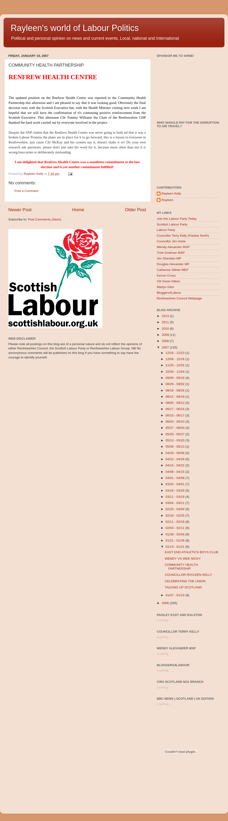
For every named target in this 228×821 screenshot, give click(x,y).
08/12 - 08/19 (175, 396)
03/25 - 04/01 (175, 484)
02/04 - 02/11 (175, 528)
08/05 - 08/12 (175, 403)
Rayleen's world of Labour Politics (75, 28)
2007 (166, 347)
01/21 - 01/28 (175, 540)
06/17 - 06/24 (175, 409)
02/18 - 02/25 (175, 515)
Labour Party (166, 230)
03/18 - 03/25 (175, 490)
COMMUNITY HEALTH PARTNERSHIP (181, 566)
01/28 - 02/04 (175, 534)
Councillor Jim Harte (171, 241)
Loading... (164, 620)
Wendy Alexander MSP (173, 247)
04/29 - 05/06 (175, 453)
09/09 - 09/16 (175, 378)
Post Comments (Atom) (44, 219)
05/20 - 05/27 (175, 434)
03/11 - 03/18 (175, 496)
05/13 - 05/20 (175, 440)
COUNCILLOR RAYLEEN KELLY (188, 575)
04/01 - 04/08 (175, 478)
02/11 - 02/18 (175, 521)
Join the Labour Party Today (177, 218)
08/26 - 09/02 (175, 384)
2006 (166, 603)
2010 (166, 328)
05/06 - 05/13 (175, 446)
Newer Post (20, 209)
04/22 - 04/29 (175, 459)
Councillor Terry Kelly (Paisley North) (183, 235)
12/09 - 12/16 (175, 359)
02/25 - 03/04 (175, 509)
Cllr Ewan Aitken (168, 281)
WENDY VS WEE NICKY (183, 558)
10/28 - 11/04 (175, 371)
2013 (166, 316)
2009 (166, 335)
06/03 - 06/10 (175, 421)
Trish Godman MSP (171, 252)
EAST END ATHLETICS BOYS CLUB (191, 552)
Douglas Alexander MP (173, 264)
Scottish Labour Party (172, 224)
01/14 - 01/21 (175, 546)
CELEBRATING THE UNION (185, 581)
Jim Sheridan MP (169, 258)
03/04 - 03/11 (175, 503)
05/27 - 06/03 (175, 428)
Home (78, 209)
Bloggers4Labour (169, 292)
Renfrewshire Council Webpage (179, 298)
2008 (166, 341)
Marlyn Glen (165, 287)
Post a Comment (26, 191)
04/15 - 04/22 (175, 465)
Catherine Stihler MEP (173, 270)
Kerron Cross (166, 275)
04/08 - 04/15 (175, 472)
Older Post (135, 209)
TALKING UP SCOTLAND (183, 587)
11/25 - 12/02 (175, 365)
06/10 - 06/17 (175, 415)
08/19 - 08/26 (175, 390)
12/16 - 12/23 (175, 353)
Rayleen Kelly (171, 193)
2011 (166, 322)
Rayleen (167, 200)
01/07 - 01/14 (175, 595)
